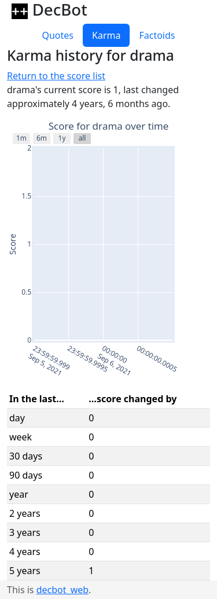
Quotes (57, 35)
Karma (106, 35)
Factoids (157, 35)
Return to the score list (56, 75)
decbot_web (62, 589)
